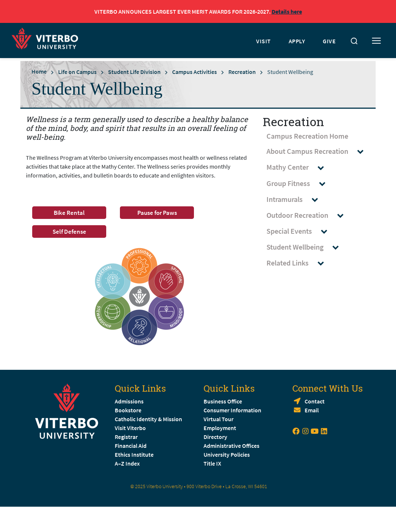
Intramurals (295, 199)
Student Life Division (134, 71)
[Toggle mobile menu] (376, 41)
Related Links (298, 263)
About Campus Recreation (318, 151)
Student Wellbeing (306, 247)
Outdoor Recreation (308, 215)
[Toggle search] (354, 41)
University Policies (227, 454)
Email (312, 410)
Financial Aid (131, 445)
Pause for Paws (157, 213)
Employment (220, 428)
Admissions (129, 401)
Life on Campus (77, 71)
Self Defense (69, 231)
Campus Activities (194, 71)
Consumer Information (232, 410)
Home (39, 71)
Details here (287, 11)
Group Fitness (299, 183)
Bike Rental (69, 213)
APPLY (297, 41)
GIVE (329, 41)
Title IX (212, 463)
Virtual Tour (219, 419)
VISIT (263, 41)
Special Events (300, 231)
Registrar (126, 436)
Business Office (223, 401)
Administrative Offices (231, 445)
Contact (315, 401)
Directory (216, 436)
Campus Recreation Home (307, 136)
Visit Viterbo (130, 428)
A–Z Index (127, 463)
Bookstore (128, 410)
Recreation (242, 71)
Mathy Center (298, 167)
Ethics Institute (134, 454)
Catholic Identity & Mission (148, 419)
